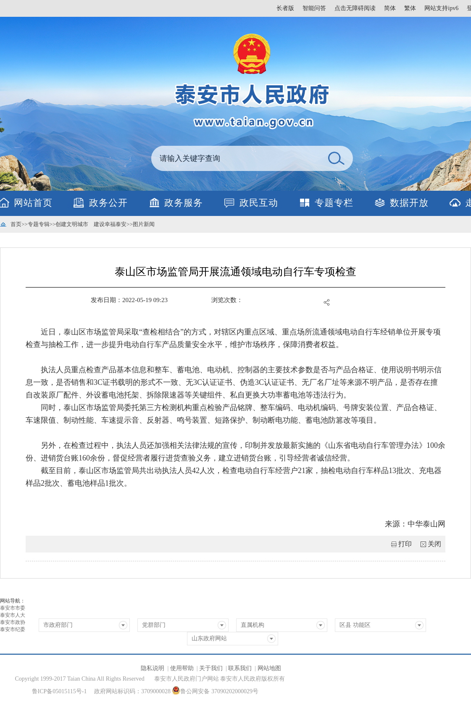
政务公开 (108, 202)
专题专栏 (334, 202)
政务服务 (183, 202)
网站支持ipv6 (441, 8)
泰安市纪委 (12, 629)
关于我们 (211, 668)
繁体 (410, 8)
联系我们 (240, 668)
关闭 (434, 543)
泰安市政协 (12, 622)
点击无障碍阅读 (355, 8)
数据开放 (409, 202)
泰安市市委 (12, 608)
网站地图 (269, 668)
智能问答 (314, 8)
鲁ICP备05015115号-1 (59, 691)
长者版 (285, 8)
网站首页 (33, 202)
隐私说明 (152, 668)
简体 (390, 8)
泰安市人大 (12, 615)
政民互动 (258, 202)
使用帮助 (182, 668)
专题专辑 (39, 224)
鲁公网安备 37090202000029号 (215, 690)
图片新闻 (144, 224)
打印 (405, 543)
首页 (16, 224)
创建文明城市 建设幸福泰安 (90, 224)
